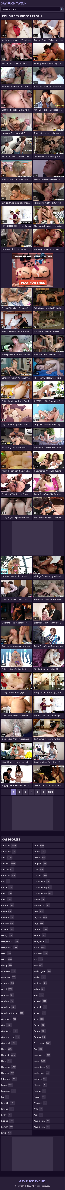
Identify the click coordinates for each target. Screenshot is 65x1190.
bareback (8, 875)
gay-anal (9, 1043)
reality (40, 977)
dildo (6, 959)
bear (6, 899)
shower (40, 1013)
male (39, 869)
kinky (6, 1115)
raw (38, 965)
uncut (40, 1061)
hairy (6, 1049)
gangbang (8, 1019)
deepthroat (9, 947)
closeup (7, 929)
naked (39, 899)
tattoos (40, 1037)
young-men (42, 1127)
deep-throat (10, 941)
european (8, 977)
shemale (40, 1007)
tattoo (40, 1031)
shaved (40, 1001)
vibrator (40, 1085)
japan (7, 1085)
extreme (7, 983)
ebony (6, 965)
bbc (5, 881)
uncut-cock (42, 1067)
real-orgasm (42, 971)
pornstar (41, 953)
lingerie (40, 863)
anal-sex (8, 863)
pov (38, 959)
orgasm (40, 917)
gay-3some (9, 1031)
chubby (7, 923)
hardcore (8, 1067)
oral (39, 911)
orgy (39, 923)
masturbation (43, 893)
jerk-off (8, 1103)
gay (6, 1025)
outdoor (41, 929)
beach (6, 893)
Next (50, 792)
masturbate (42, 881)
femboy (7, 1001)
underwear (42, 1073)
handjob (8, 1055)
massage (40, 875)
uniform (40, 1079)
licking (40, 857)
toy (38, 1049)
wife (38, 1109)
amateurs (8, 851)
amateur (9, 846)
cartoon (7, 905)
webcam (40, 1103)
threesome (42, 1043)
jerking (7, 1109)
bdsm (7, 887)
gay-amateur (10, 1037)
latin (39, 846)
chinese (7, 917)
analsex (7, 869)
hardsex (7, 1073)
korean (7, 1127)
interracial (9, 1079)
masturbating (43, 887)
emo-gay (8, 971)
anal (6, 857)
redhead (40, 983)
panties (40, 935)
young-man (42, 1121)
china (6, 911)
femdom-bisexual (12, 1013)
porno (40, 947)
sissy (39, 1019)
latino (40, 851)
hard (6, 1061)
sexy (39, 995)
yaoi (38, 1115)
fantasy (7, 995)
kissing (7, 1121)
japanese (8, 1091)
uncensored (42, 1055)
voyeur (40, 1097)
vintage (40, 1091)
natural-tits (42, 905)
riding (39, 989)
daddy (7, 935)
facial (7, 989)
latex (6, 1133)
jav (5, 1097)
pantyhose (41, 941)
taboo (39, 1025)
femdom (8, 1007)
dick (6, 953)
